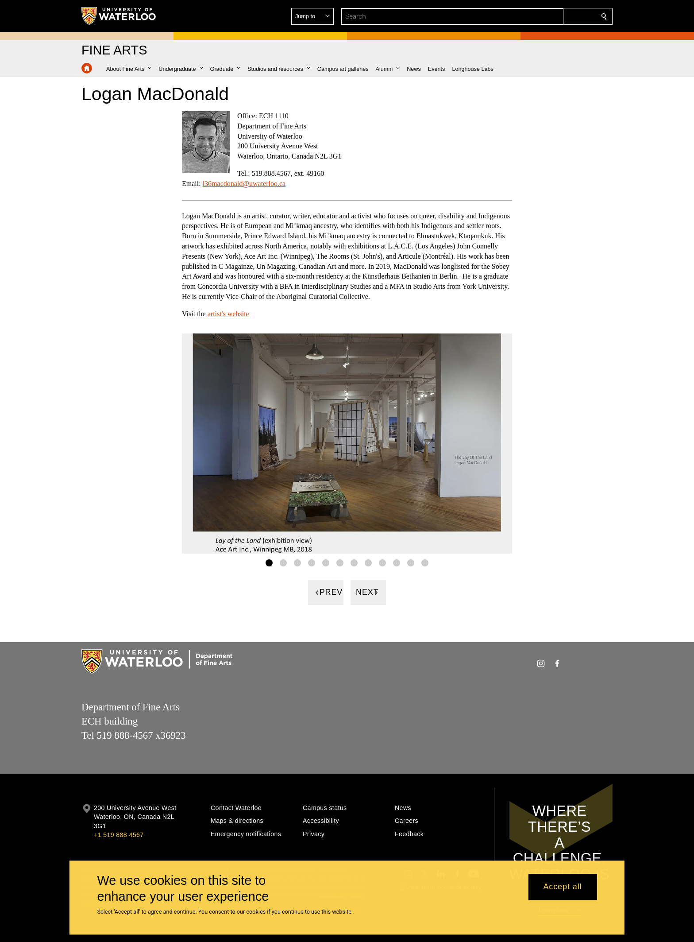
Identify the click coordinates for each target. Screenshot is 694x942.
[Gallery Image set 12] (424, 562)
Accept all (562, 887)
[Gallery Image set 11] (410, 562)
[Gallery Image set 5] (325, 562)
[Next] (368, 592)
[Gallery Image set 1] (269, 562)
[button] (540, 16)
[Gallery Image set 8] (368, 562)
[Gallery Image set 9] (382, 562)
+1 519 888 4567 (118, 834)
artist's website (228, 314)
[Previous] (325, 592)
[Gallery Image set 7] (354, 562)
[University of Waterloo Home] (119, 16)
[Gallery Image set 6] (339, 562)
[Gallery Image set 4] (311, 562)
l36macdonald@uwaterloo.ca (244, 183)
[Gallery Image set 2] (283, 562)
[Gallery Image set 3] (297, 562)
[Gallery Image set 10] (396, 562)
